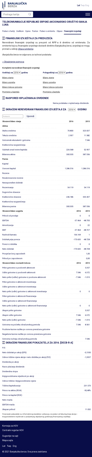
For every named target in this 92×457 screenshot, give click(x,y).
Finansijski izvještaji (72, 31)
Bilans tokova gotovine (12, 87)
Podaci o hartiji (8, 31)
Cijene (28, 31)
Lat (78, 5)
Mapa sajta (7, 440)
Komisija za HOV (10, 426)
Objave (59, 31)
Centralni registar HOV (13, 430)
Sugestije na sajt (10, 436)
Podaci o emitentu (47, 31)
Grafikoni (20, 31)
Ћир (83, 5)
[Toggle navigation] (87, 14)
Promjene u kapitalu (10, 92)
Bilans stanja (7, 77)
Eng (87, 5)
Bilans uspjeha (8, 82)
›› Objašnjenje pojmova (13, 62)
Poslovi (35, 31)
